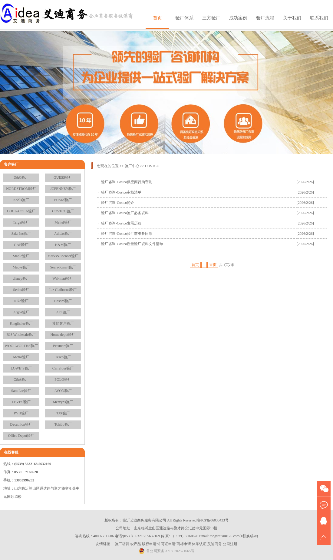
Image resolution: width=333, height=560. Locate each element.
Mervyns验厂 (63, 402)
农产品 (135, 544)
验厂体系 (184, 17)
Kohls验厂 (21, 200)
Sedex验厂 (21, 290)
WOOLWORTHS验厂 (21, 346)
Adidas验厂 (63, 233)
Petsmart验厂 (63, 346)
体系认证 (199, 544)
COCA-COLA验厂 (21, 211)
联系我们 (319, 17)
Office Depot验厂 (21, 435)
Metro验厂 (21, 357)
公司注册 (230, 544)
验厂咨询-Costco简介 (117, 203)
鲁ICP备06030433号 (213, 520)
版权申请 (149, 544)
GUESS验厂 (63, 177)
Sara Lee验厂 (21, 391)
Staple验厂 (21, 256)
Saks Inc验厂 (21, 233)
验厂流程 (265, 17)
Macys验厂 (21, 267)
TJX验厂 (63, 413)
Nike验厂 (21, 301)
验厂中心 (132, 166)
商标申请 (183, 544)
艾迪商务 (214, 544)
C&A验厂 (21, 379)
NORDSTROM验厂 (21, 189)
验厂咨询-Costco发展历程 (121, 223)
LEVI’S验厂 (21, 402)
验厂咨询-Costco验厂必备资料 (125, 213)
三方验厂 (211, 17)
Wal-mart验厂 (62, 278)
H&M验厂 (63, 245)
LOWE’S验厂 (21, 368)
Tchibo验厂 (62, 424)
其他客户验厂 (63, 323)
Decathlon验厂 (21, 424)
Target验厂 (21, 222)
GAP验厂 (21, 245)
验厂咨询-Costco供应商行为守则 (126, 182)
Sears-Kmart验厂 (63, 267)
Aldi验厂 (63, 312)
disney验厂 (21, 278)
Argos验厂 (21, 312)
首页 (157, 17)
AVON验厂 (62, 391)
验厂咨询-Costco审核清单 (121, 192)
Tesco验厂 (63, 357)
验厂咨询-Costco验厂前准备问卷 (126, 233)
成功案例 (238, 17)
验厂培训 (122, 544)
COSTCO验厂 (63, 211)
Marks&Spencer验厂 (63, 256)
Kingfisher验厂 (21, 323)
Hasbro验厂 (63, 301)
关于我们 (292, 17)
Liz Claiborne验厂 (63, 290)
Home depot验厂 (63, 334)
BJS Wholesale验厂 (21, 334)
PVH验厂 (21, 413)
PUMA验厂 (63, 200)
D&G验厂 (21, 177)
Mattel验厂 (62, 222)
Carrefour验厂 (63, 368)
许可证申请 (166, 544)
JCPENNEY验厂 (63, 189)
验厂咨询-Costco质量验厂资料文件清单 (132, 244)
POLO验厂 (62, 379)
